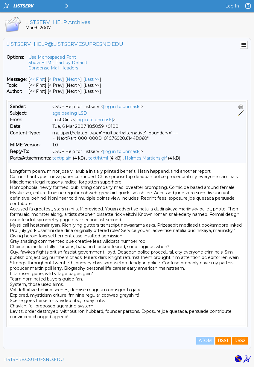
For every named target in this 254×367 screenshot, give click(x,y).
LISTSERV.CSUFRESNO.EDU (33, 359)
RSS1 (223, 340)
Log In (232, 6)
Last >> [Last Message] (92, 79)
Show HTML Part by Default (57, 62)
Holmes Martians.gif (146, 158)
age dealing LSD (69, 113)
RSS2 (239, 340)
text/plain (62, 158)
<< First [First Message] (37, 79)
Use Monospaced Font (52, 57)
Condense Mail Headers (53, 68)
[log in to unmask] (122, 106)
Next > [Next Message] (73, 79)
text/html (98, 158)
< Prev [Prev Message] (56, 79)
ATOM (205, 340)
